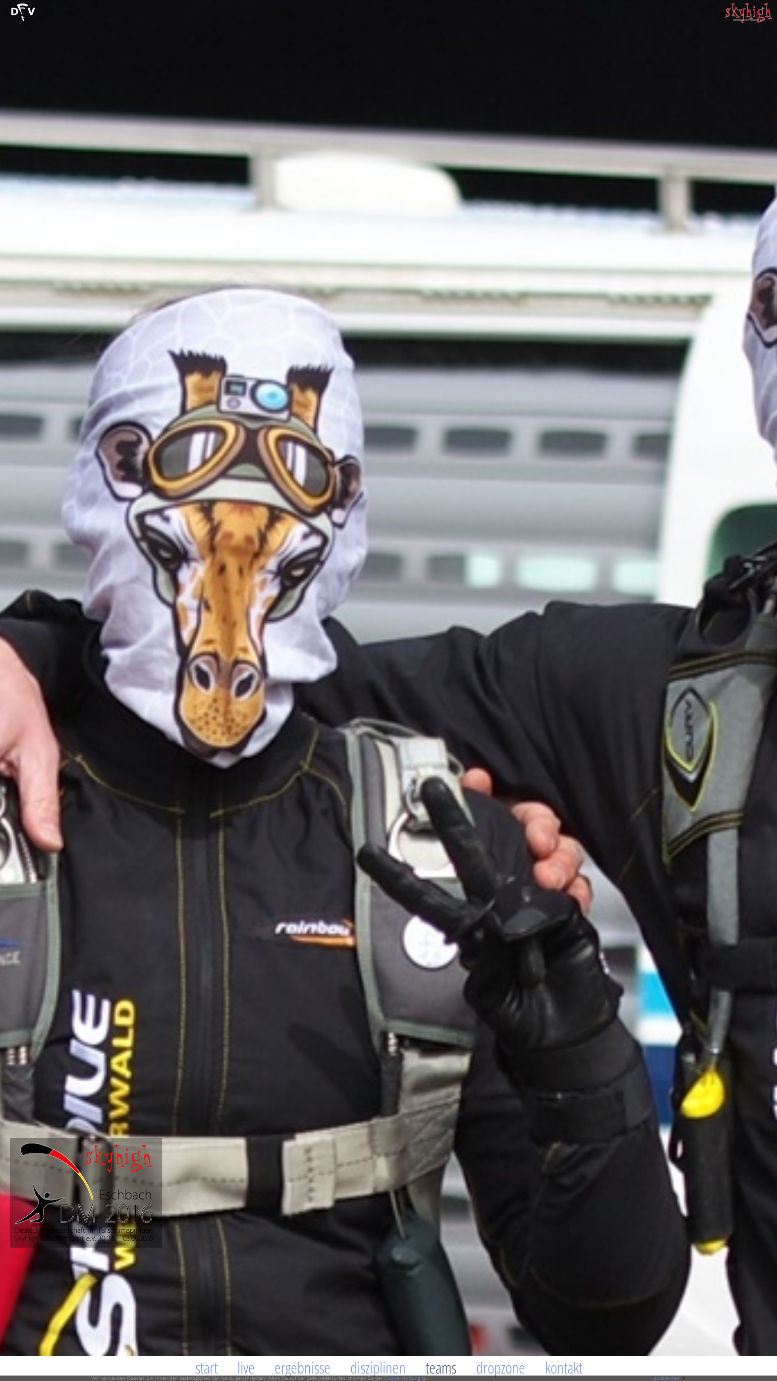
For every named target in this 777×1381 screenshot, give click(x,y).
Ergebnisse (303, 1367)
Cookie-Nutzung (402, 1378)
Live (246, 1367)
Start (206, 1367)
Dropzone (500, 1367)
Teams (441, 1367)
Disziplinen (378, 1367)
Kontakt (563, 1367)
